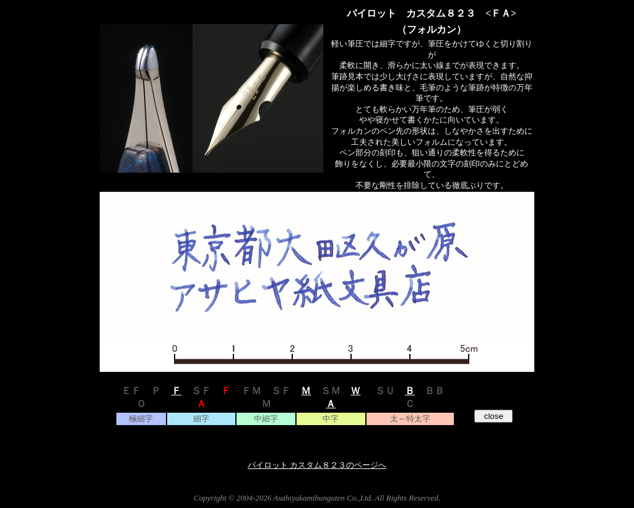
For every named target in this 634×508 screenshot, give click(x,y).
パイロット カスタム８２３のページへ (317, 465)
